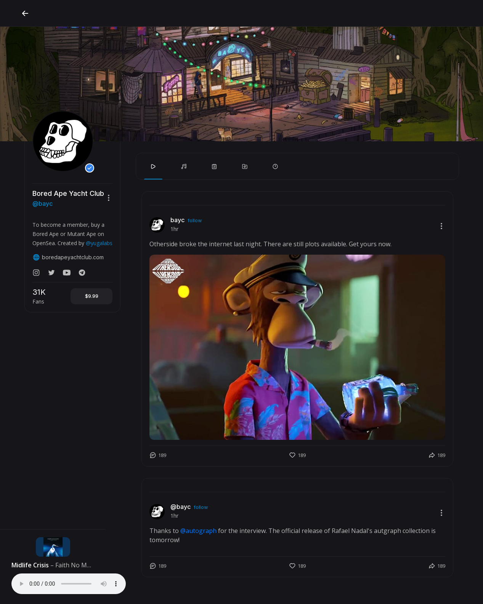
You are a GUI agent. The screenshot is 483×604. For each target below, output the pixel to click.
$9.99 (91, 296)
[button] (108, 198)
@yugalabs (99, 243)
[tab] (153, 166)
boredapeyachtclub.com (68, 257)
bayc (177, 220)
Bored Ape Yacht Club (68, 193)
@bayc (42, 203)
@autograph (198, 530)
